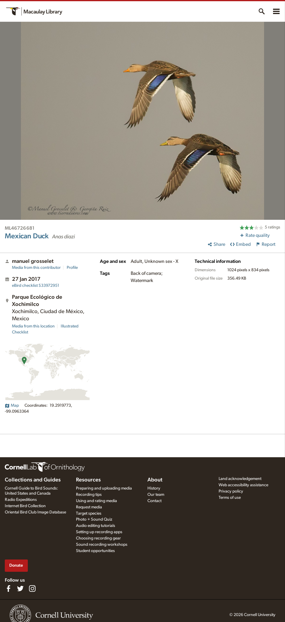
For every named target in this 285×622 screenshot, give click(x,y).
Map (12, 405)
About (154, 480)
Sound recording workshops (101, 544)
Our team (155, 495)
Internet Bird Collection (25, 506)
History (153, 488)
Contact (154, 501)
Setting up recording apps (99, 532)
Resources (88, 480)
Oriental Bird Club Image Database (35, 512)
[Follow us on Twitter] (20, 588)
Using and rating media (96, 501)
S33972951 (35, 285)
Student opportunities (95, 551)
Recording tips (89, 495)
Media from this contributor (36, 268)
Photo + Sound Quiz (94, 519)
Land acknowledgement (240, 479)
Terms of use (230, 498)
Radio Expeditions (21, 500)
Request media (89, 507)
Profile (72, 268)
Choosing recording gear (98, 538)
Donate (16, 565)
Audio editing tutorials (95, 526)
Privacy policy (231, 491)
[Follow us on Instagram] (32, 588)
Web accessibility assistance (243, 485)
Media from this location (33, 326)
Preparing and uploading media (104, 488)
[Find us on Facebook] (8, 588)
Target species (88, 513)
